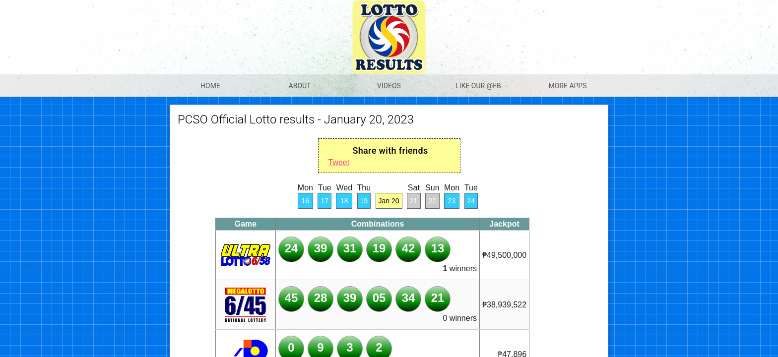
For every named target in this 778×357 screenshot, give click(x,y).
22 (433, 201)
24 (471, 201)
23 (452, 201)
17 (324, 201)
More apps (567, 86)
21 (414, 201)
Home (210, 86)
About (300, 86)
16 (306, 201)
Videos (389, 86)
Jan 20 (389, 201)
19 (364, 201)
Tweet (339, 162)
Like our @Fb (478, 86)
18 (344, 201)
